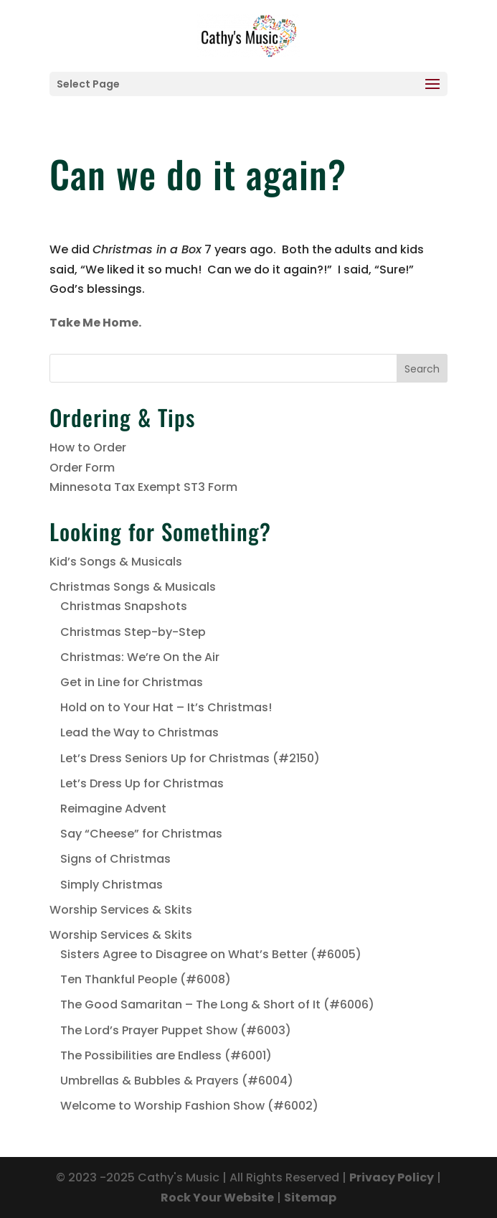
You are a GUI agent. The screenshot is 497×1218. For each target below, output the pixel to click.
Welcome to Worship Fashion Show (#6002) (189, 1105)
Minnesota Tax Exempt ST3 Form (143, 487)
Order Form (82, 467)
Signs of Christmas (115, 859)
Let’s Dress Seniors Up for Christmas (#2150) (190, 758)
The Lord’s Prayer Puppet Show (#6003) (175, 1030)
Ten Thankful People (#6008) (145, 979)
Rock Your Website (217, 1197)
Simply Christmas (111, 884)
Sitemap (310, 1197)
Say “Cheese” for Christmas (141, 833)
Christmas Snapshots (123, 606)
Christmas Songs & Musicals (132, 586)
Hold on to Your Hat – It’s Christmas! (166, 707)
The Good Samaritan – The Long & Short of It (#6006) (217, 1004)
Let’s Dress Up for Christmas (142, 783)
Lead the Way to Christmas (139, 732)
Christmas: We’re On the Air (139, 657)
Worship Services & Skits (120, 909)
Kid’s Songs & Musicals (115, 561)
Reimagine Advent (113, 808)
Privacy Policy (391, 1177)
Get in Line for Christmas (131, 682)
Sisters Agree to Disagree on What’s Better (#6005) (210, 954)
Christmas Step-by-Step (133, 632)
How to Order (87, 447)
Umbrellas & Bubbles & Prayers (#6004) (176, 1080)
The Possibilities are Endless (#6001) (166, 1055)
